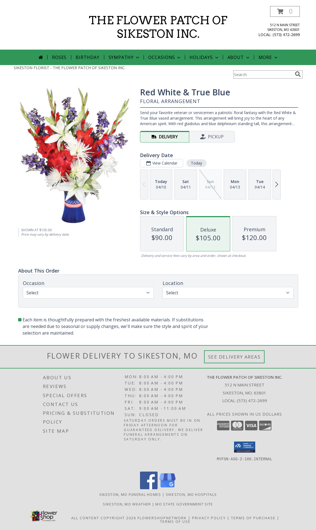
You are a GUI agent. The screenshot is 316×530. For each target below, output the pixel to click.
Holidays (204, 57)
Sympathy (124, 57)
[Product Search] (262, 74)
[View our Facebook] (149, 487)
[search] (297, 74)
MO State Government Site (184, 504)
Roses (59, 57)
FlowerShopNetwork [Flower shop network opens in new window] (162, 517)
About (239, 57)
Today (196, 163)
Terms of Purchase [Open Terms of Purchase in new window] (253, 517)
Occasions (165, 57)
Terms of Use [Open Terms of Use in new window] (175, 521)
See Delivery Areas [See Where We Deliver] (234, 357)
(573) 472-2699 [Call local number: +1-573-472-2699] (286, 34)
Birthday (87, 57)
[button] (285, 11)
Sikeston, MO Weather (127, 504)
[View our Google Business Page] (167, 487)
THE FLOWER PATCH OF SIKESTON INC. (158, 27)
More (269, 57)
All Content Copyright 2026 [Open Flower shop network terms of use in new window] (103, 517)
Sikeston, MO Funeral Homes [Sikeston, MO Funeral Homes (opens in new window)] (130, 494)
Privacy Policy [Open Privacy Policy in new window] (209, 517)
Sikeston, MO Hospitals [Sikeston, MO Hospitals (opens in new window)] (191, 494)
